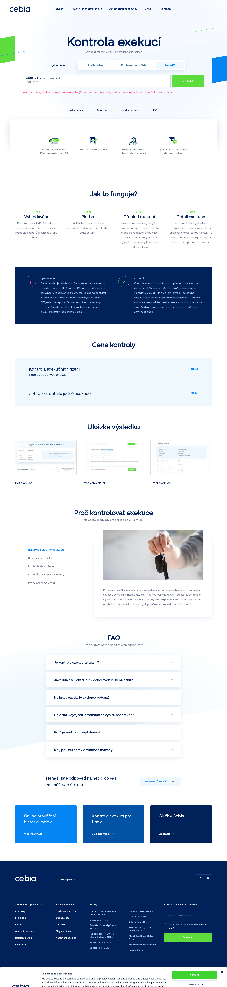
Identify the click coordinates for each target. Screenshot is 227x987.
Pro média (20, 917)
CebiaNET (61, 924)
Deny (195, 975)
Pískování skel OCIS (100, 942)
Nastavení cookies (66, 937)
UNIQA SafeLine (137, 916)
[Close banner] (222, 954)
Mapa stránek (63, 931)
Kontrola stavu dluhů (41, 566)
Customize (195, 966)
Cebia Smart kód (99, 919)
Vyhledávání (76, 109)
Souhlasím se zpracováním (183, 924)
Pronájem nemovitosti (42, 582)
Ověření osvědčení (25, 931)
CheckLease (63, 917)
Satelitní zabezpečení (141, 911)
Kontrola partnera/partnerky (46, 574)
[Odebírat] (188, 937)
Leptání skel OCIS (99, 947)
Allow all (194, 957)
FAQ (155, 109)
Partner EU (21, 944)
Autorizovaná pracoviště (87, 8)
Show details (49, 980)
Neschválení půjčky (40, 557)
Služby (60, 8)
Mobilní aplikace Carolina (142, 944)
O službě (102, 109)
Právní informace (65, 904)
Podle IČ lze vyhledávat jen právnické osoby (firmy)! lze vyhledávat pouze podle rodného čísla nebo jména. (97, 92)
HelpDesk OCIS (23, 937)
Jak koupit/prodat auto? (123, 8)
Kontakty (165, 8)
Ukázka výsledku (130, 109)
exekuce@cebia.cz (68, 879)
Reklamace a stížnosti (68, 911)
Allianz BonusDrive (139, 922)
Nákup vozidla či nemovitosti (46, 549)
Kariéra (19, 924)
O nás (147, 8)
